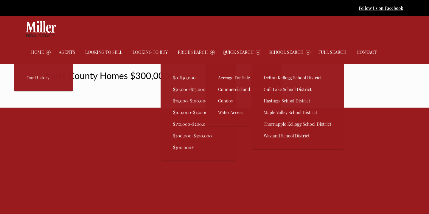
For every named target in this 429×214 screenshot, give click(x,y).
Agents (67, 52)
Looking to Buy (150, 52)
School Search (289, 52)
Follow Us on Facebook (381, 8)
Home (41, 52)
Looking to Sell (103, 52)
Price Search (196, 52)
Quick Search (242, 52)
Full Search (332, 52)
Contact (367, 52)
